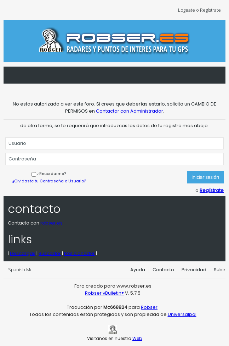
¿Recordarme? (49, 173)
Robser (149, 307)
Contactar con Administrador (129, 111)
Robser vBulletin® (104, 293)
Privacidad (194, 269)
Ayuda (137, 269)
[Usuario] (114, 143)
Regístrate (212, 190)
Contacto (163, 269)
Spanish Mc (22, 269)
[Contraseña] (114, 159)
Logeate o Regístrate (201, 10)
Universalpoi (182, 314)
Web (137, 338)
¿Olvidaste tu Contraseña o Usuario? (49, 180)
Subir (219, 269)
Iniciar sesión (205, 177)
